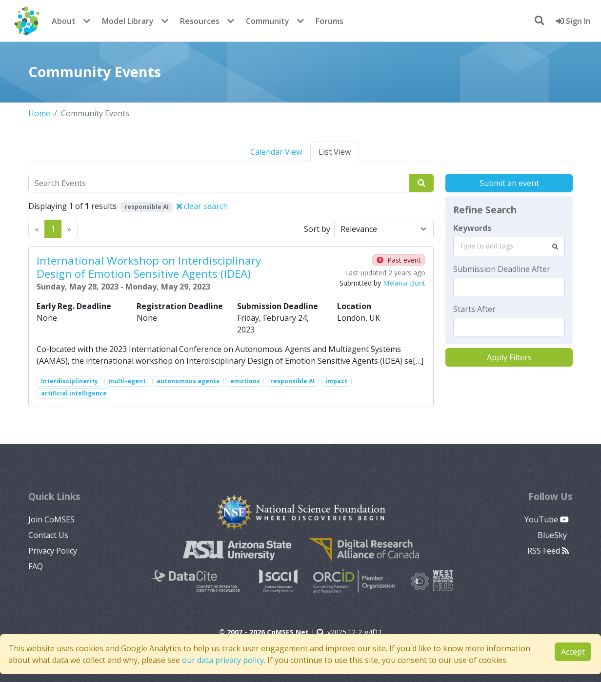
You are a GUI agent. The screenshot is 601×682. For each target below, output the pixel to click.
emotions (245, 381)
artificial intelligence (74, 393)
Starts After (474, 309)
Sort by (317, 229)
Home (39, 113)
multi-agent (127, 381)
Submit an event (509, 183)
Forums (329, 21)
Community (267, 21)
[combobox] (509, 246)
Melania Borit (404, 283)
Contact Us (48, 535)
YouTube (546, 519)
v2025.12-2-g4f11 (349, 632)
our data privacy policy (223, 660)
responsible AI (292, 381)
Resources (200, 21)
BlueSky (553, 535)
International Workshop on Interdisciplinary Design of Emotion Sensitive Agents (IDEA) (149, 267)
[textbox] (509, 287)
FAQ (35, 566)
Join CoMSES (51, 519)
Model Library (128, 21)
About (64, 21)
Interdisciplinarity (69, 381)
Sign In (573, 21)
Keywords (472, 228)
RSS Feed (548, 550)
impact (336, 381)
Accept (573, 651)
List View (335, 151)
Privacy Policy (52, 550)
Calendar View (276, 151)
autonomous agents (188, 381)
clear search (202, 206)
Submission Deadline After (501, 269)
